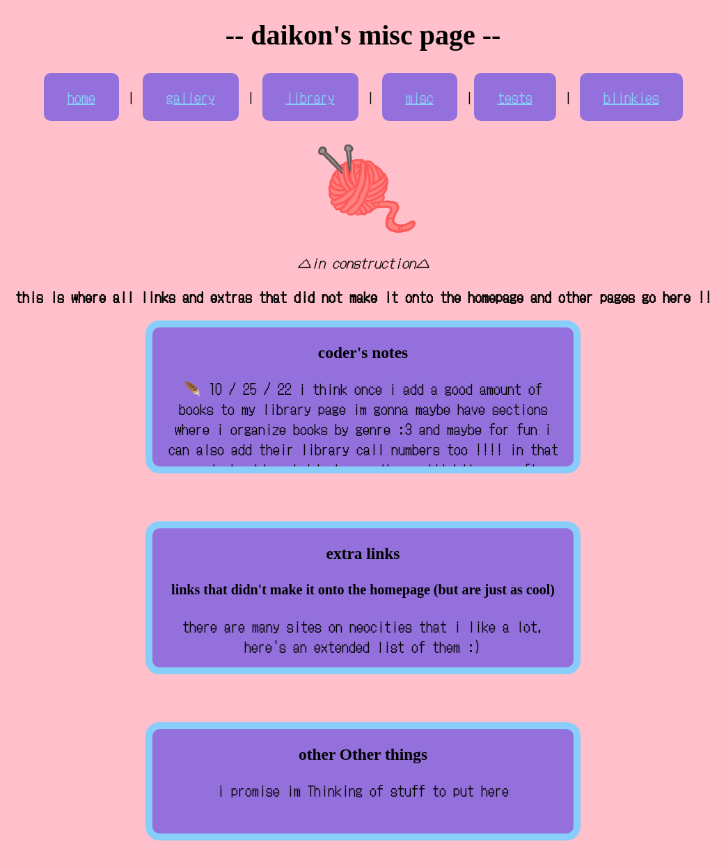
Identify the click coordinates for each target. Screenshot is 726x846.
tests (515, 97)
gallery (190, 97)
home (81, 97)
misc (420, 97)
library (310, 97)
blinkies (631, 97)
